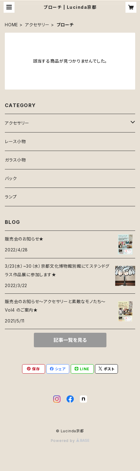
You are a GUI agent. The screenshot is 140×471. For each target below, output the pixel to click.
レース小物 (15, 141)
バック (11, 178)
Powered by (70, 440)
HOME (11, 24)
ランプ (11, 196)
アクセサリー (37, 24)
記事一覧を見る (70, 340)
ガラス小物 (15, 159)
